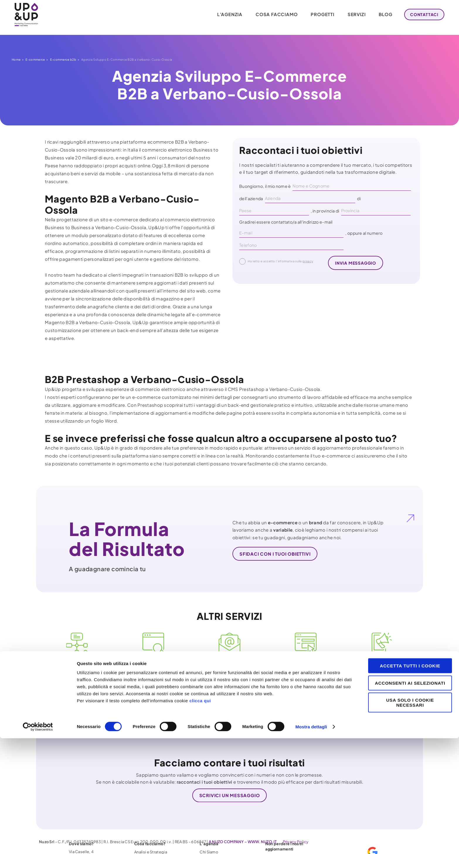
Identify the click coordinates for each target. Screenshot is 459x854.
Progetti (318, 14)
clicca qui (200, 816)
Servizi (353, 14)
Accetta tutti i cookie (410, 781)
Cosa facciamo (272, 14)
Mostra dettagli (311, 842)
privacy (307, 261)
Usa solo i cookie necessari (410, 818)
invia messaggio (355, 263)
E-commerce (35, 59)
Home (16, 59)
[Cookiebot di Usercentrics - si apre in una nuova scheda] (38, 842)
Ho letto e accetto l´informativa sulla (276, 261)
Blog (381, 14)
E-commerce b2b (63, 59)
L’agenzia (225, 14)
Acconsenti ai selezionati (410, 798)
